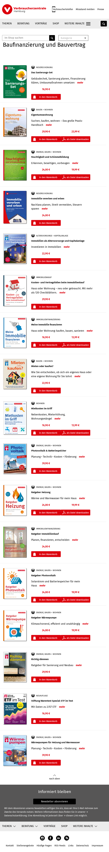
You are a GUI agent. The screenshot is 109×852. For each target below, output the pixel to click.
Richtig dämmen (40, 659)
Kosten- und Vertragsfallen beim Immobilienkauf (57, 282)
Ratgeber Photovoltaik (43, 575)
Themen (7, 23)
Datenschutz (82, 845)
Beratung (23, 23)
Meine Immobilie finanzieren (46, 324)
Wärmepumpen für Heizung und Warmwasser (55, 742)
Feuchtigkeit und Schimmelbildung (50, 156)
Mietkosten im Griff (41, 408)
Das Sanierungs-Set (42, 72)
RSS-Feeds (59, 845)
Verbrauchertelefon (63, 9)
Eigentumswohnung (42, 114)
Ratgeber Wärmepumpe (43, 617)
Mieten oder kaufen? (42, 366)
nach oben (54, 777)
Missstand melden (85, 9)
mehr (80, 82)
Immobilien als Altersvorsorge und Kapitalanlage (57, 240)
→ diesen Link (71, 815)
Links (70, 845)
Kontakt (10, 845)
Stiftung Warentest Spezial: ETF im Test (52, 700)
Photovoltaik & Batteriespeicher (48, 450)
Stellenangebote (25, 845)
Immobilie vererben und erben (47, 198)
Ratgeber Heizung (40, 492)
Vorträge (41, 23)
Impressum (97, 845)
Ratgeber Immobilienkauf (45, 533)
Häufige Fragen (44, 845)
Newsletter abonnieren (54, 801)
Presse (100, 9)
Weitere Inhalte (75, 23)
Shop (56, 23)
